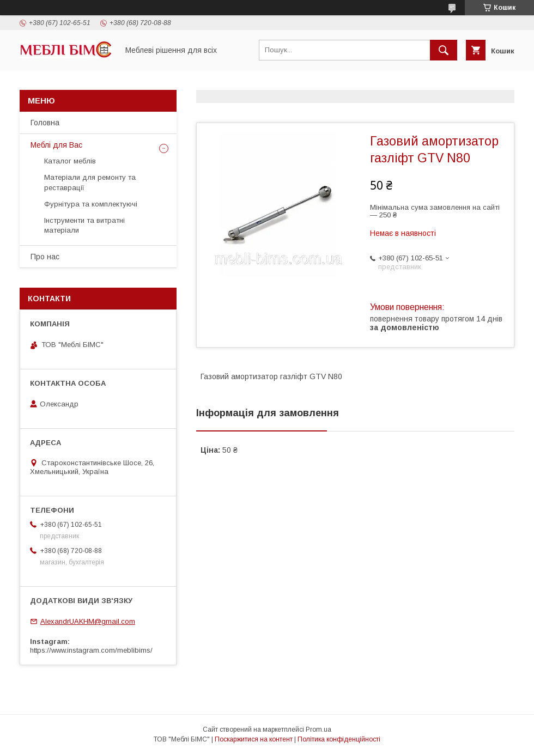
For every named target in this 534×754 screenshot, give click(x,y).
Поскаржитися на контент (254, 739)
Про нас (45, 256)
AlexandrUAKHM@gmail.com (87, 621)
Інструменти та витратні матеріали (84, 225)
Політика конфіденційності (339, 739)
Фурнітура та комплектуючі (90, 204)
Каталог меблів (70, 161)
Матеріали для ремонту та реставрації (90, 182)
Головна (45, 122)
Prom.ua (318, 729)
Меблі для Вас (56, 145)
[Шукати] (443, 50)
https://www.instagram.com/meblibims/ (91, 650)
